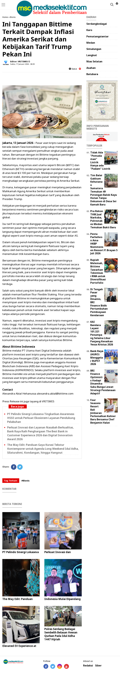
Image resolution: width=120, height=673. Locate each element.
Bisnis (13, 17)
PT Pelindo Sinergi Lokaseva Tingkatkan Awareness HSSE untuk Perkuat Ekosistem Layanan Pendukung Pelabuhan (41, 418)
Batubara (92, 74)
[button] (116, 2)
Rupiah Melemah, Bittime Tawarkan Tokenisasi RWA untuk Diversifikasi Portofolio (98, 271)
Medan (90, 42)
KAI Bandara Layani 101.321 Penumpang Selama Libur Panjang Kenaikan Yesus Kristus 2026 (101, 333)
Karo (89, 30)
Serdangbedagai (96, 23)
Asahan (91, 68)
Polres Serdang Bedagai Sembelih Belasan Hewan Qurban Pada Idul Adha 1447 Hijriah (60, 634)
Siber (98, 665)
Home (5, 17)
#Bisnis (25, 480)
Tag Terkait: (11, 480)
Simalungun (93, 49)
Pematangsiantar (97, 36)
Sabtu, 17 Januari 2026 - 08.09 (22, 64)
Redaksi (88, 665)
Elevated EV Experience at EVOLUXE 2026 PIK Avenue (19, 647)
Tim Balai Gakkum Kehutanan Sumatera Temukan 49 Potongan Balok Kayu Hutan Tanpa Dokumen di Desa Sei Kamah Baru (103, 190)
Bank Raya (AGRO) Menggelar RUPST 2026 (96, 357)
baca (73, 68)
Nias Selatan (94, 61)
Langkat (91, 55)
